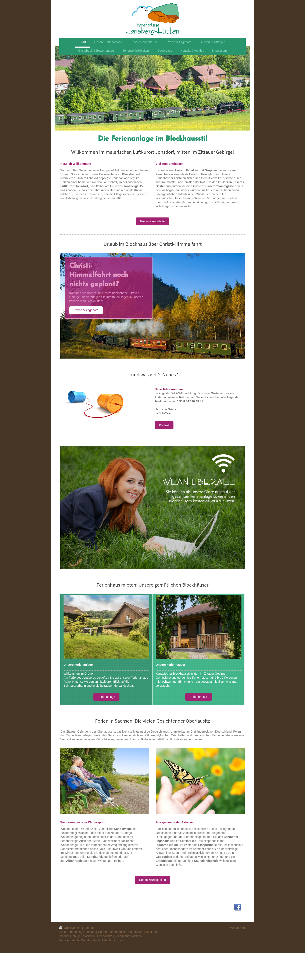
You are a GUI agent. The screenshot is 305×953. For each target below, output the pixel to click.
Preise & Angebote (152, 221)
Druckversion (70, 928)
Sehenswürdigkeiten (152, 879)
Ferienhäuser (198, 697)
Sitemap (89, 928)
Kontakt (164, 425)
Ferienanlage (106, 697)
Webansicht (238, 928)
